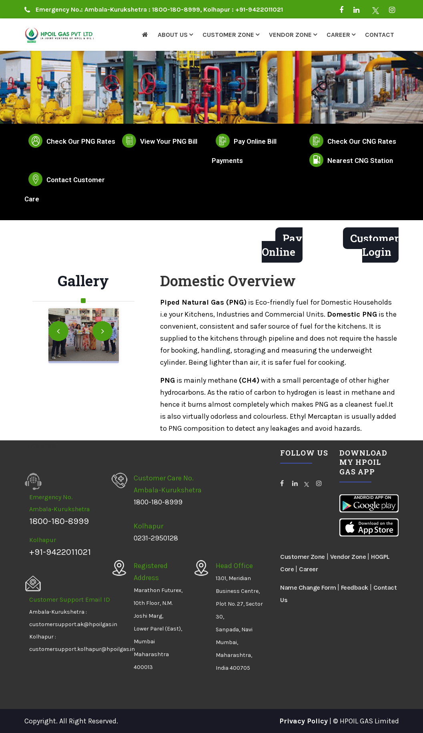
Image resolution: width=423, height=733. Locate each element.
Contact (379, 34)
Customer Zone (228, 34)
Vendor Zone (290, 34)
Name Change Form (308, 587)
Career (338, 34)
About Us (173, 34)
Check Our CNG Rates (361, 141)
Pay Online (282, 245)
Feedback (354, 587)
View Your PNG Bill (168, 141)
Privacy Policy (303, 721)
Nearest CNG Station (360, 161)
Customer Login (374, 245)
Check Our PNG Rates (80, 141)
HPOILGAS (40, 446)
